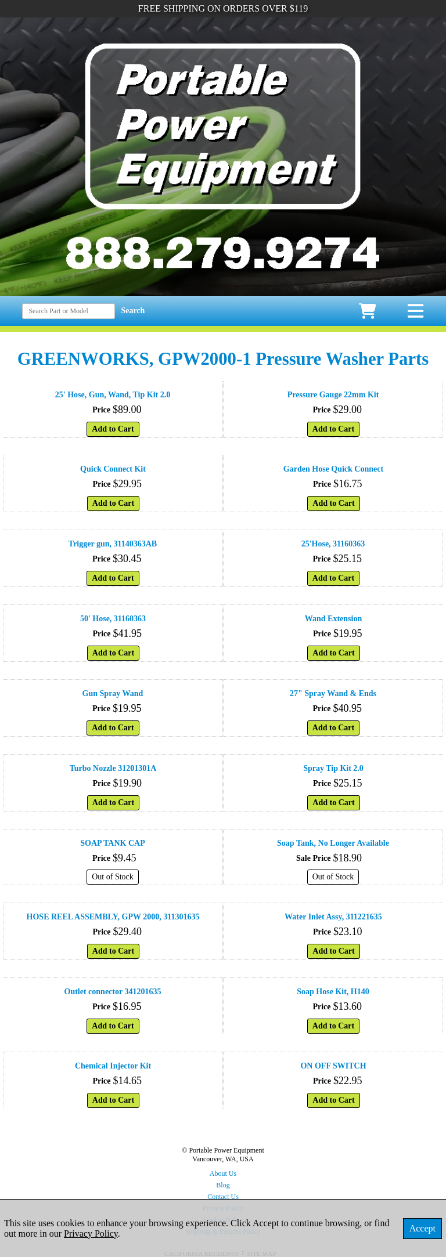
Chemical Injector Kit (113, 1066)
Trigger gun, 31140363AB (113, 543)
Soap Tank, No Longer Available (333, 843)
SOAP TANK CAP (112, 843)
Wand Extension (333, 618)
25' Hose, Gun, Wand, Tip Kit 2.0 (112, 394)
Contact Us (223, 1197)
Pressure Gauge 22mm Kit (333, 394)
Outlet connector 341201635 (112, 991)
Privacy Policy (91, 1233)
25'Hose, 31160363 (333, 543)
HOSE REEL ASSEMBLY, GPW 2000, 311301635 (113, 916)
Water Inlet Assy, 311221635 (333, 916)
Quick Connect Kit (113, 469)
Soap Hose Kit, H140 (333, 991)
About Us (223, 1173)
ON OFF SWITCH (333, 1066)
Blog (222, 1185)
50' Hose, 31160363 (113, 618)
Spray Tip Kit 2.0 (333, 768)
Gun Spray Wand (112, 693)
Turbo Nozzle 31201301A (113, 768)
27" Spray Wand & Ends (333, 693)
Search (133, 310)
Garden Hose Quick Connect (333, 469)
